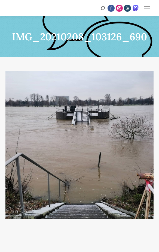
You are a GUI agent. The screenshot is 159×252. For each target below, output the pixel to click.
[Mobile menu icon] (147, 8)
